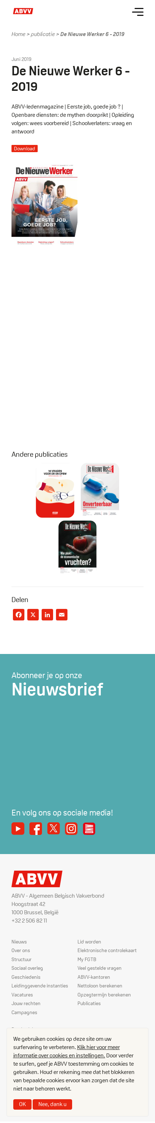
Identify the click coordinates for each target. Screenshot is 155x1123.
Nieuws (19, 941)
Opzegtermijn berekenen (104, 994)
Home (18, 34)
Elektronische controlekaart (107, 950)
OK (22, 1104)
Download (24, 148)
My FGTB (87, 959)
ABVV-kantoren (94, 977)
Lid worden (89, 941)
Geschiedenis (26, 977)
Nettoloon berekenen (100, 985)
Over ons (20, 950)
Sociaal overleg (27, 968)
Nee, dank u (52, 1104)
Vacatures (22, 994)
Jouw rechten (26, 1003)
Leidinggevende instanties (39, 985)
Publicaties (89, 1003)
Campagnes (24, 1012)
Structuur (21, 959)
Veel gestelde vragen (100, 968)
